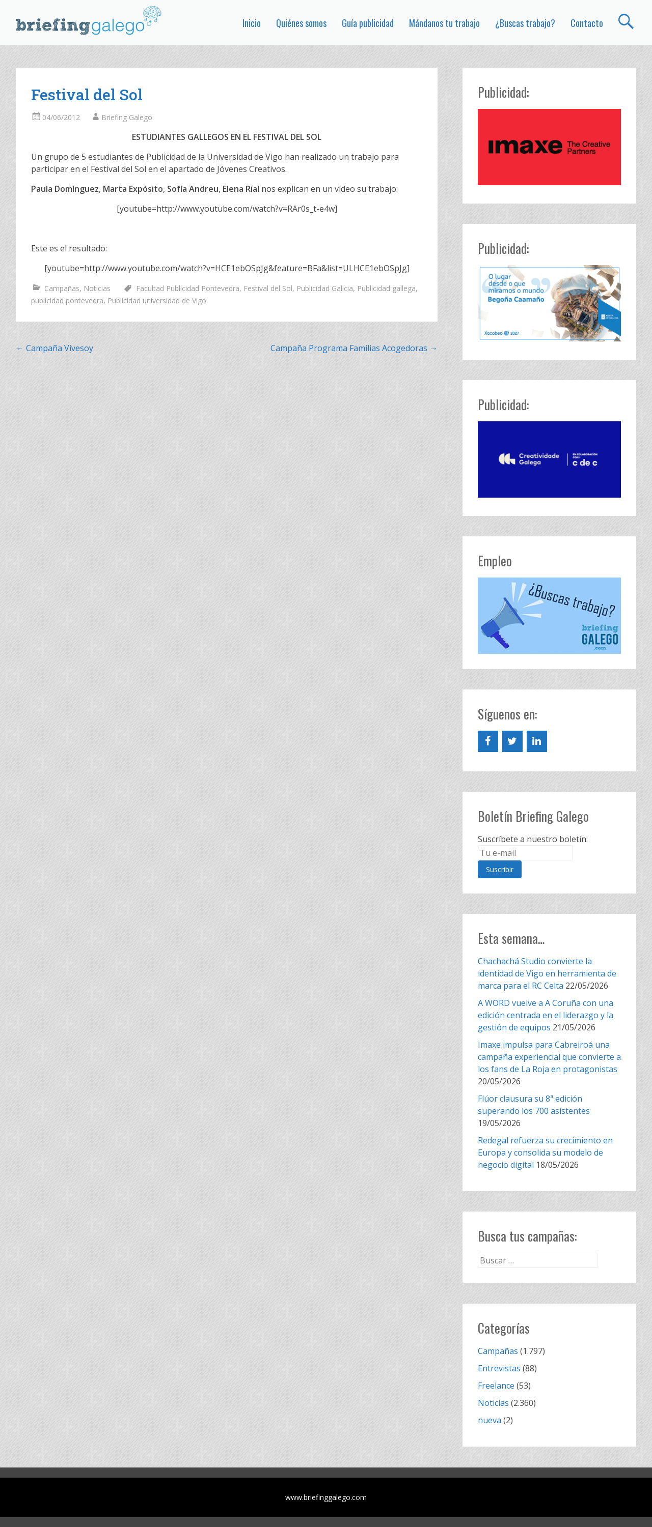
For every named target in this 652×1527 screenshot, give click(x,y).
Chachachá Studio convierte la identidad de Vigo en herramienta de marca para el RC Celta (547, 973)
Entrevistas (499, 1368)
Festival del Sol (267, 288)
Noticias (97, 288)
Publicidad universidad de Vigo (156, 300)
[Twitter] (512, 741)
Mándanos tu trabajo (444, 23)
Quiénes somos (301, 23)
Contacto (586, 23)
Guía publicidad (368, 23)
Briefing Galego (126, 117)
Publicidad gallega (386, 288)
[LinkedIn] (537, 741)
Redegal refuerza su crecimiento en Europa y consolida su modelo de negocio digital (545, 1152)
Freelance (496, 1385)
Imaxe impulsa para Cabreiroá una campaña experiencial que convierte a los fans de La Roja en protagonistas (549, 1057)
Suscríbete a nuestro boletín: (533, 839)
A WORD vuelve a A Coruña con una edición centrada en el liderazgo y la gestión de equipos (545, 1015)
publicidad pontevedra (67, 300)
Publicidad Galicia (324, 288)
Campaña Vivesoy (54, 348)
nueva (489, 1420)
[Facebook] (488, 741)
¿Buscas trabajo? (525, 23)
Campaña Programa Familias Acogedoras (354, 348)
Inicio (251, 23)
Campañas (61, 288)
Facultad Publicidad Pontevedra (187, 288)
